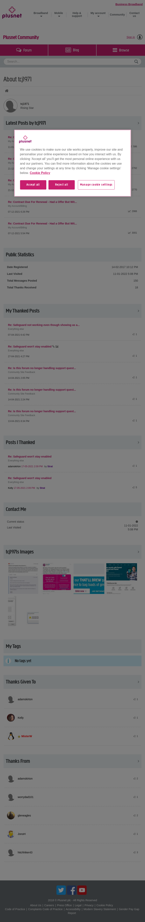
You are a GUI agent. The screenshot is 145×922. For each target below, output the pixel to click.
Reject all (61, 184)
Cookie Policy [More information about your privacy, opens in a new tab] (40, 173)
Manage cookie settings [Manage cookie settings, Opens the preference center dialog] (96, 184)
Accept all (33, 184)
